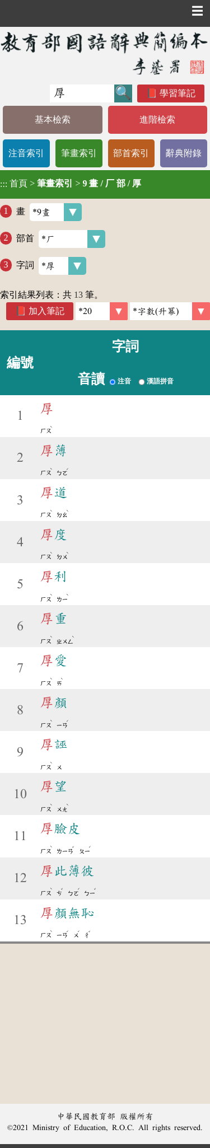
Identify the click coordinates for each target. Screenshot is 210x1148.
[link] (170, 311)
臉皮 (60, 828)
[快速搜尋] (82, 93)
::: (3, 184)
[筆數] (102, 311)
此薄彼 (67, 871)
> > (70, 184)
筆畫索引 (79, 153)
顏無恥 (67, 913)
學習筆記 (177, 93)
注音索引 (26, 153)
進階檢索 (157, 119)
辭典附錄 (184, 153)
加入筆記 (46, 311)
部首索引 (131, 153)
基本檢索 (53, 119)
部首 (60, 239)
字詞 (51, 266)
